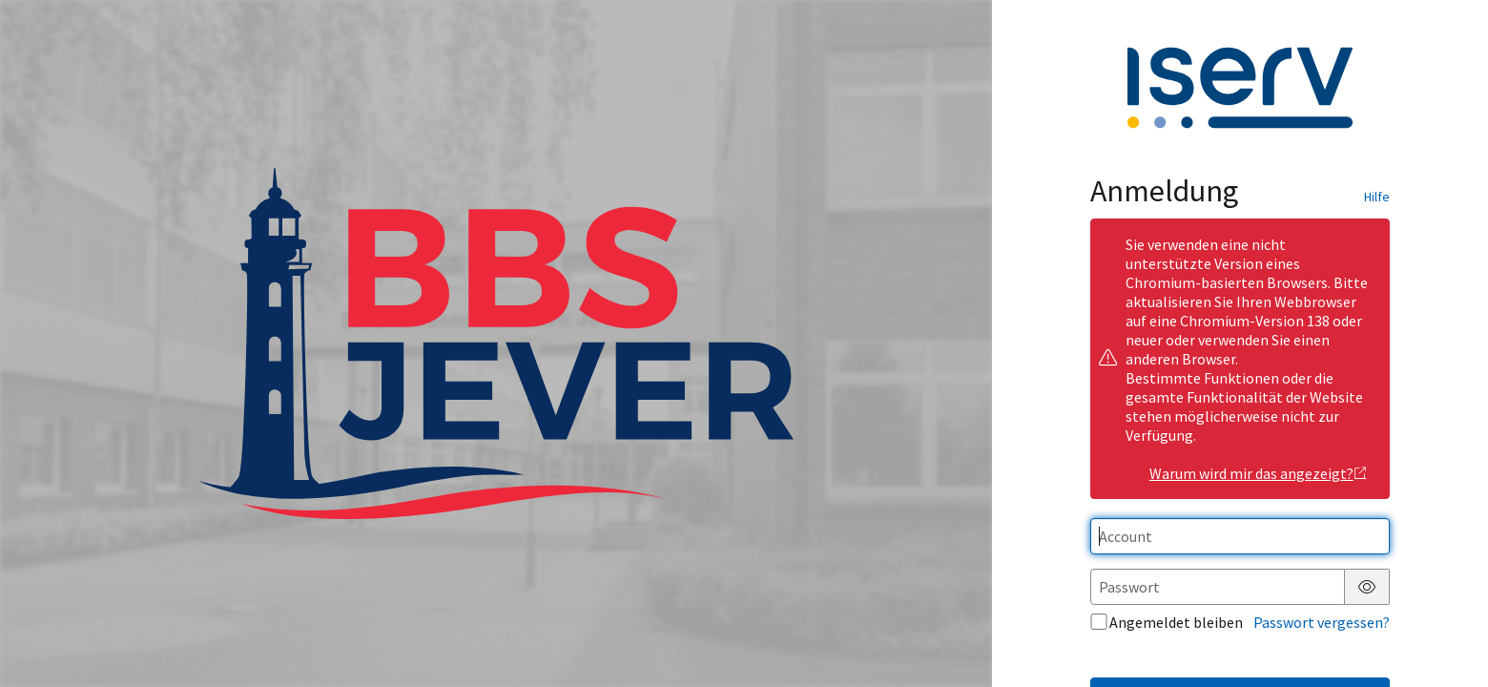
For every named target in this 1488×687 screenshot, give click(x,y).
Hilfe (1377, 196)
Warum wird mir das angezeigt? (1258, 473)
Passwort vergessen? (1321, 622)
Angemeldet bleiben (1166, 622)
